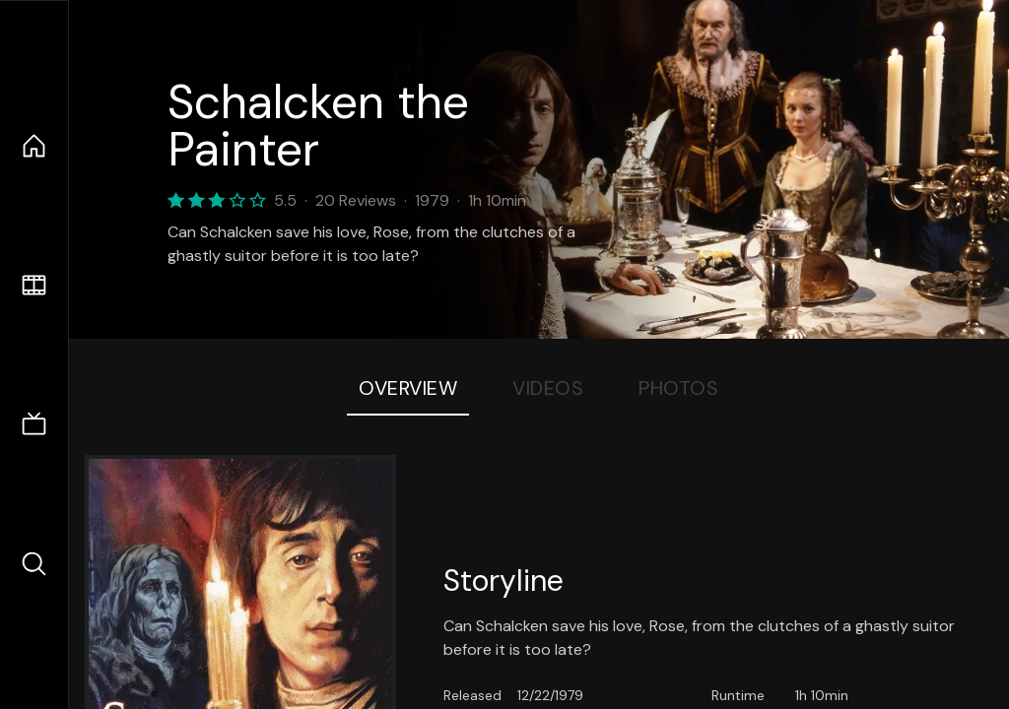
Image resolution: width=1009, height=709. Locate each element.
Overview (408, 388)
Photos (678, 388)
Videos (547, 388)
